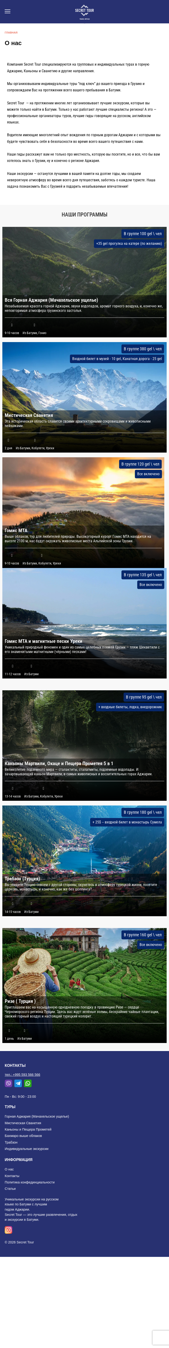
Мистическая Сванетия (29, 415)
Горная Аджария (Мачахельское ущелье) (37, 1116)
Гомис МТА (16, 530)
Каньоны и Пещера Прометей (28, 1129)
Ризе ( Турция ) (20, 1001)
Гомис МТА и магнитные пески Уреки (43, 641)
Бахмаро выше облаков (23, 1136)
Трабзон (11, 1142)
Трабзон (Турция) (22, 879)
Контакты (12, 1176)
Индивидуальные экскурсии (26, 1149)
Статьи (10, 1189)
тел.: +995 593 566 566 (22, 1075)
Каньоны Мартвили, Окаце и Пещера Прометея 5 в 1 (59, 763)
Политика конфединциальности (30, 1182)
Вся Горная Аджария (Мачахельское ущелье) (51, 300)
